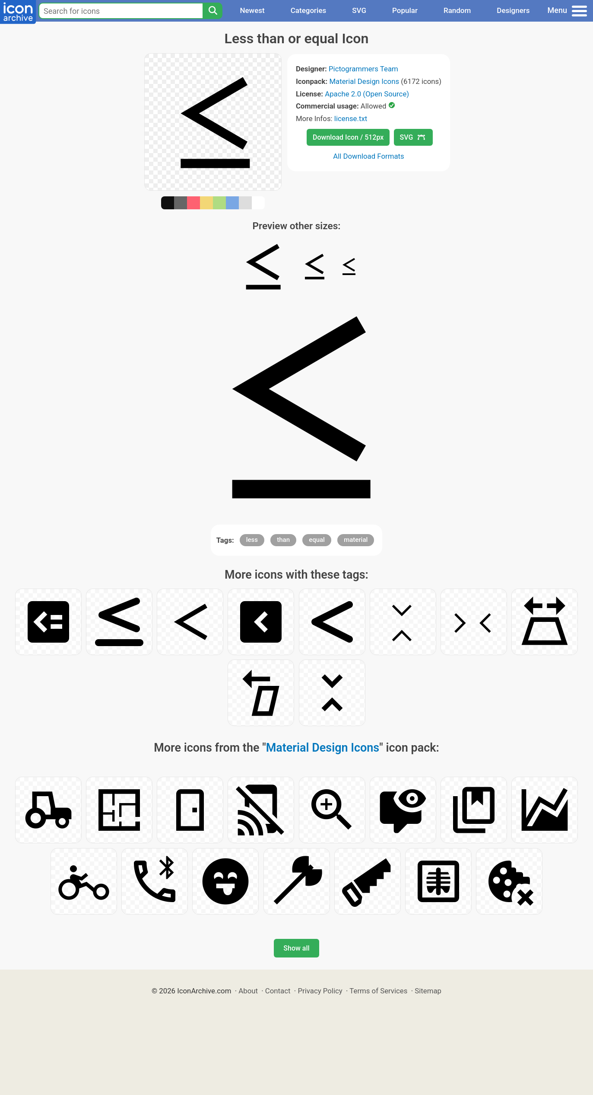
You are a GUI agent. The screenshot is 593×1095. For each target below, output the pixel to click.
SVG (359, 10)
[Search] (212, 11)
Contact (278, 990)
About (248, 990)
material (356, 540)
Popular (405, 10)
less (252, 540)
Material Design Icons (364, 81)
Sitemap (428, 990)
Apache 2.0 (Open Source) (367, 94)
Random (457, 10)
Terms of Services (378, 990)
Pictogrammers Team (363, 68)
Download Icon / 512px (348, 137)
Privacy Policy (320, 990)
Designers (513, 10)
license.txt (350, 118)
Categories (309, 10)
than (283, 540)
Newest (252, 10)
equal (317, 540)
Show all (296, 948)
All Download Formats (368, 156)
